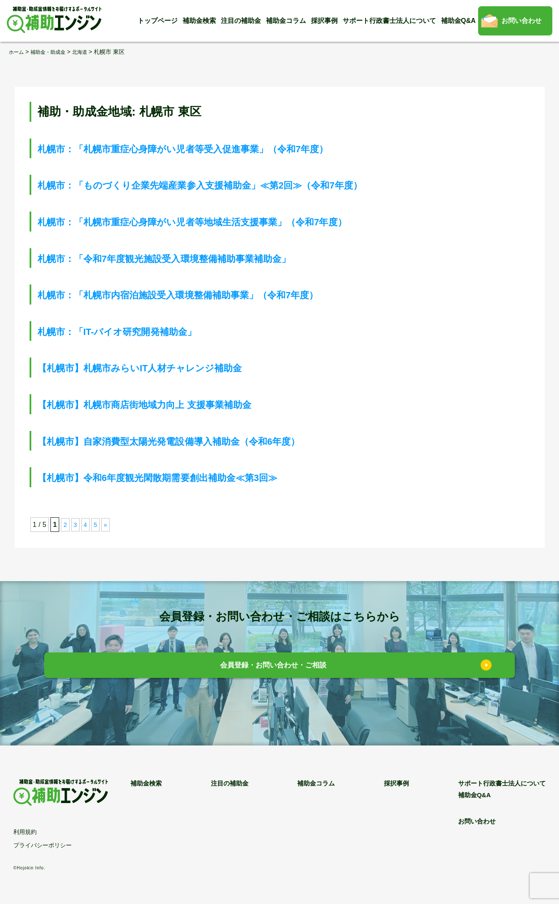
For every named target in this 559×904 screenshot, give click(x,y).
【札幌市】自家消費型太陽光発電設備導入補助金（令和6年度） (206, 440)
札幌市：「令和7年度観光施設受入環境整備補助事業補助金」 (200, 258)
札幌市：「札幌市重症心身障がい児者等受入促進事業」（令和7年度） (224, 148)
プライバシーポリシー (42, 845)
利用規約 (25, 831)
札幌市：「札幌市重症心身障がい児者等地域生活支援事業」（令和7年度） (236, 221)
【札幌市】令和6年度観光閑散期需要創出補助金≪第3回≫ (192, 477)
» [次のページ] (107, 524)
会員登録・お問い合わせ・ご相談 (273, 667)
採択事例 (324, 20)
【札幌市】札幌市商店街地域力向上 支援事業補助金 (175, 404)
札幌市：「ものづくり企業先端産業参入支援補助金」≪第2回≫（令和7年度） (246, 184)
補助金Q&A (458, 20)
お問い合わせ (521, 20)
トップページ (158, 20)
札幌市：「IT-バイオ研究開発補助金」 (140, 331)
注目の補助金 (241, 20)
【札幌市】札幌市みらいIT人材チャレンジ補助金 (168, 367)
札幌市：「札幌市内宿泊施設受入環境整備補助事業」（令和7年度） (218, 294)
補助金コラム (286, 20)
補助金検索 (199, 20)
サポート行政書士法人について (389, 20)
